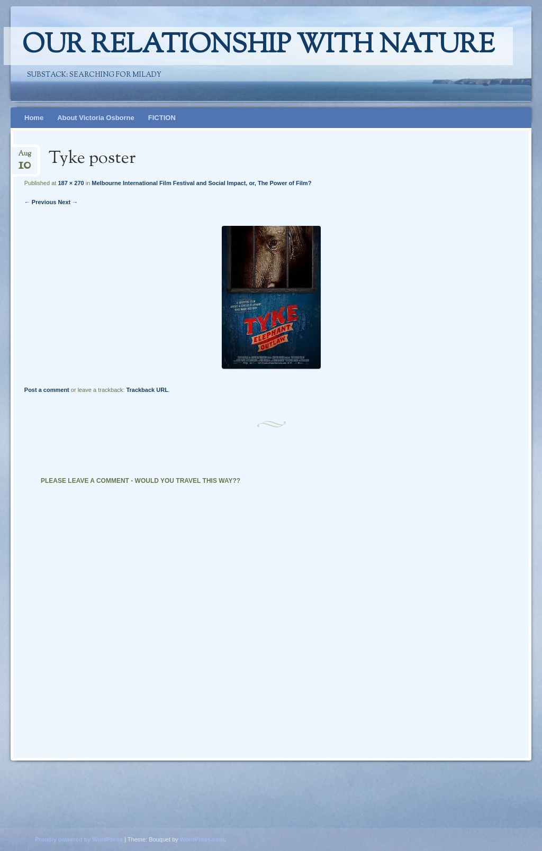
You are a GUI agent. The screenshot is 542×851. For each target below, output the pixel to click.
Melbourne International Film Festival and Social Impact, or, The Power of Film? (201, 183)
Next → (68, 202)
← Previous (40, 202)
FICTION (162, 118)
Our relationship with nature (258, 46)
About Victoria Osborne (95, 118)
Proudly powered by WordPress (79, 839)
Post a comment (46, 390)
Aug (24, 156)
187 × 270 (71, 183)
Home (33, 118)
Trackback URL (147, 390)
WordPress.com (202, 839)
